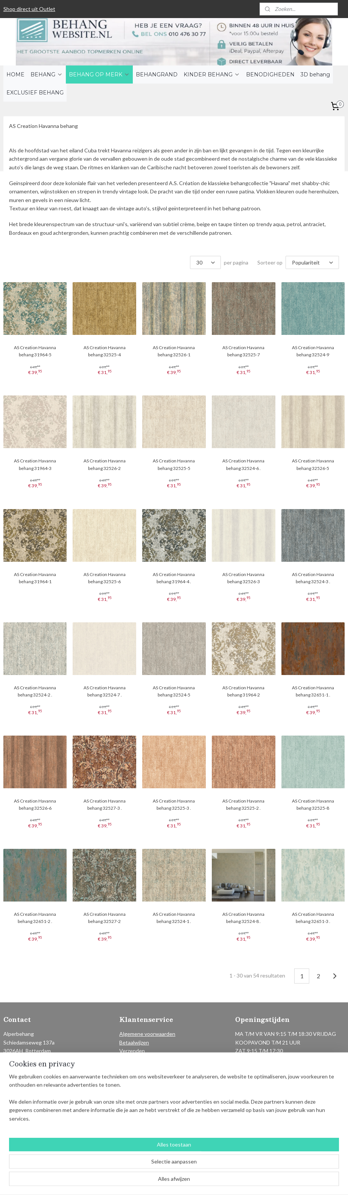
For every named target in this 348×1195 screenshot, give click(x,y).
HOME (15, 74)
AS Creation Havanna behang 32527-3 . (105, 804)
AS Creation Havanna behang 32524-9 (313, 351)
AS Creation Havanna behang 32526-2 (105, 464)
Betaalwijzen (134, 1042)
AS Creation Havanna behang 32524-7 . (105, 691)
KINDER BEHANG (212, 74)
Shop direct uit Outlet (29, 9)
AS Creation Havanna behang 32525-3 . (174, 804)
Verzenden (132, 1051)
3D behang (315, 74)
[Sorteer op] (312, 262)
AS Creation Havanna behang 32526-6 (35, 804)
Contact (129, 1067)
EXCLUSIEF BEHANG (35, 92)
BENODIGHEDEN (270, 74)
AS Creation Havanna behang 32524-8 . (243, 917)
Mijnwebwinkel (252, 1181)
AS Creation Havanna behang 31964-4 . (174, 578)
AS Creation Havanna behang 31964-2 (243, 691)
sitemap (152, 1181)
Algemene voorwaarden (147, 1034)
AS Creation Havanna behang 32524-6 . (243, 464)
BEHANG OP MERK (99, 74)
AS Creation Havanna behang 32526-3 (243, 578)
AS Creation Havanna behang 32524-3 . (313, 578)
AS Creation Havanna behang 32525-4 (105, 351)
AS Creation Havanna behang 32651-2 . (35, 917)
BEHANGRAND (157, 74)
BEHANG (46, 74)
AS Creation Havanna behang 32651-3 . (313, 917)
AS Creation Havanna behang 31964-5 (35, 351)
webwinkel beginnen (192, 1181)
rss (166, 1181)
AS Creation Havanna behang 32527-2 (105, 917)
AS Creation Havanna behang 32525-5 (174, 464)
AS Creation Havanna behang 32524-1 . (174, 917)
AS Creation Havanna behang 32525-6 (105, 578)
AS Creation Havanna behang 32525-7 (243, 351)
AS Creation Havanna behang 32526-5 (313, 464)
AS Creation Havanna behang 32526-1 (174, 351)
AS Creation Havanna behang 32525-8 (313, 804)
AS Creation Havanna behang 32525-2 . (243, 804)
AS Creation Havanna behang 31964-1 (35, 578)
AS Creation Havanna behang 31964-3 (35, 464)
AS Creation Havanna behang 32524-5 (174, 691)
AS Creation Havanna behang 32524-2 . (35, 691)
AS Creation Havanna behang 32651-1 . (313, 691)
